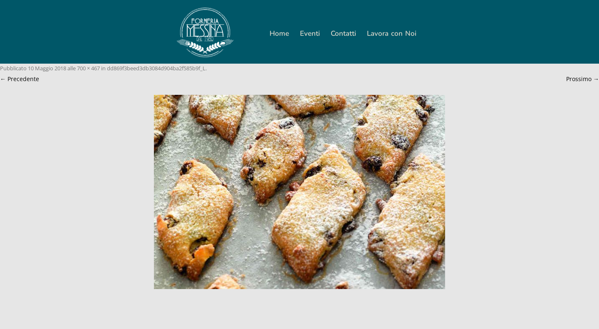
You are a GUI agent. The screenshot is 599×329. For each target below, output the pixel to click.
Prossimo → (582, 79)
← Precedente (19, 79)
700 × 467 (88, 68)
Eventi (310, 33)
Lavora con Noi (391, 33)
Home (279, 33)
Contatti (343, 33)
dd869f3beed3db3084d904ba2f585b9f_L (156, 68)
